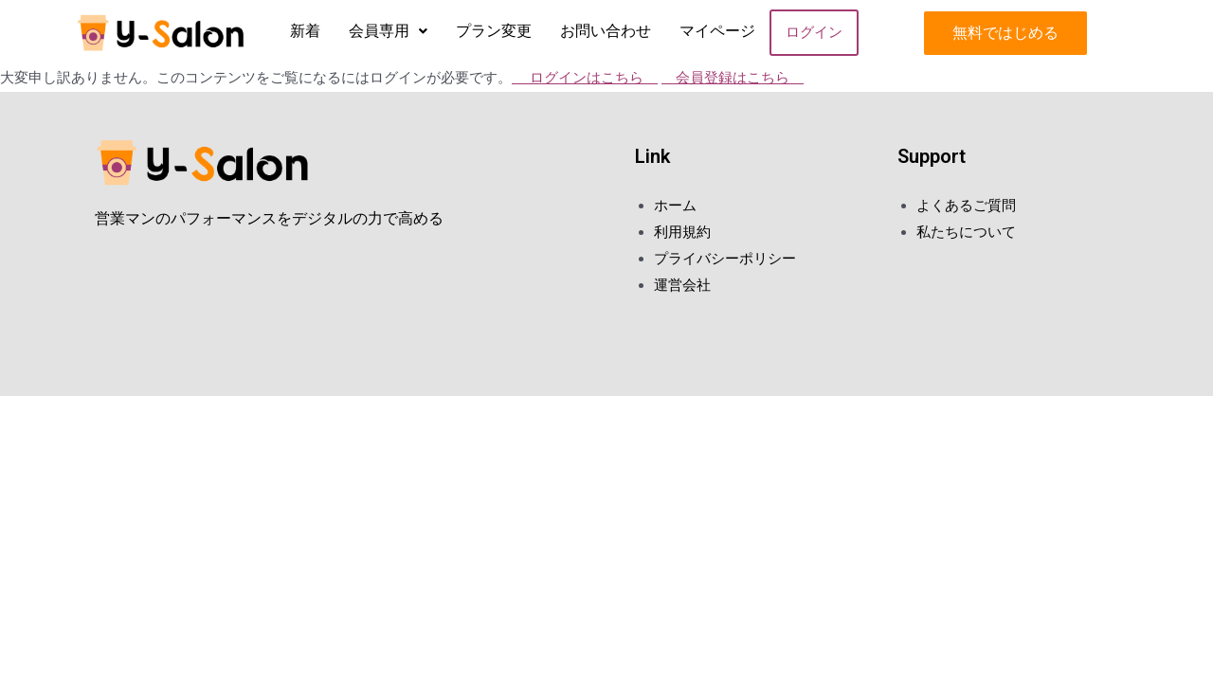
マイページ (717, 31)
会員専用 (388, 31)
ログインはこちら (585, 77)
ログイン (814, 32)
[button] (1005, 33)
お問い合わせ (605, 31)
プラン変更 (494, 31)
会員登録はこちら (732, 77)
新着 (305, 31)
